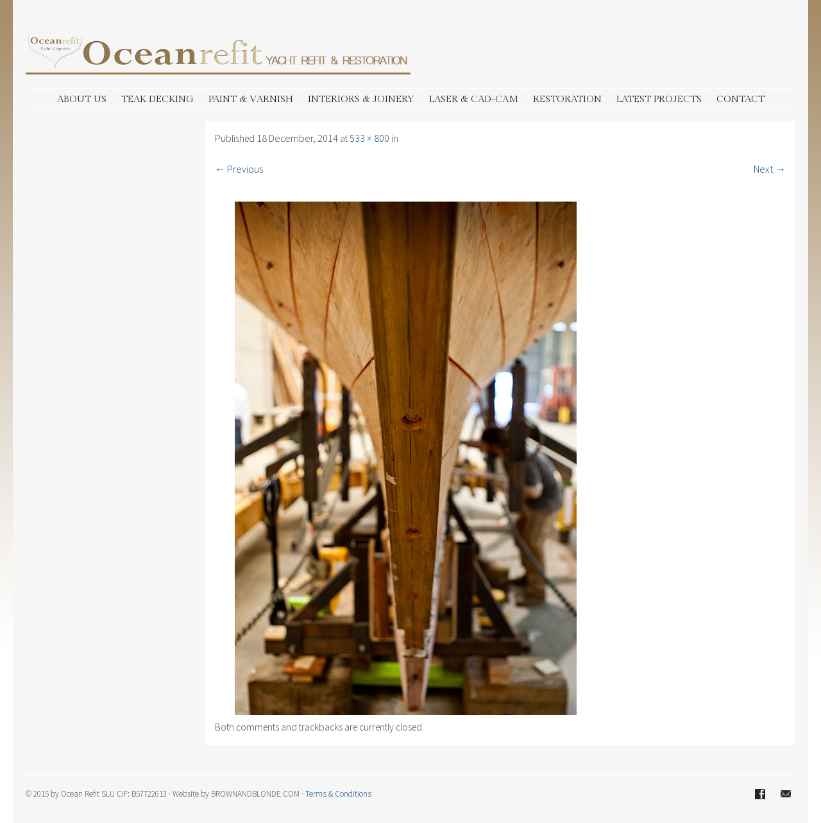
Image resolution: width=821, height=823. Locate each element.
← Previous (239, 168)
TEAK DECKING (157, 99)
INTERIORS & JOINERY (361, 99)
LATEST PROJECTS (659, 99)
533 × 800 (369, 138)
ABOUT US (81, 99)
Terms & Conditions (338, 793)
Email (785, 794)
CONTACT (740, 99)
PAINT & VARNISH (250, 99)
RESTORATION (567, 99)
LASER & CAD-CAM (473, 99)
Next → (770, 168)
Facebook (760, 794)
